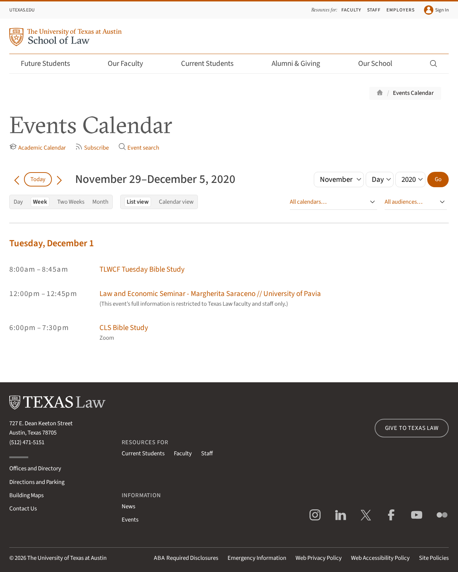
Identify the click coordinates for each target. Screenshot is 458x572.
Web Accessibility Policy (380, 558)
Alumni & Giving (301, 63)
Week (40, 202)
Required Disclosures (186, 558)
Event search (138, 147)
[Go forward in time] (59, 179)
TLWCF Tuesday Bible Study (142, 269)
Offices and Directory (35, 468)
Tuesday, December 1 (51, 243)
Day (18, 202)
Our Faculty (130, 63)
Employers (400, 9)
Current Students (212, 63)
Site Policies (434, 558)
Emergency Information (257, 558)
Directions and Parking (36, 482)
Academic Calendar (37, 147)
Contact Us (23, 508)
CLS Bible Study (123, 328)
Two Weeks (70, 202)
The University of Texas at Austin (67, 558)
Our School (380, 63)
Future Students (50, 63)
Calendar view (176, 202)
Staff (374, 9)
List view (138, 202)
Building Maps (26, 495)
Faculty (351, 9)
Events (130, 519)
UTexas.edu (22, 9)
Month (100, 202)
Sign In (436, 10)
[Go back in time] (16, 179)
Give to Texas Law (412, 428)
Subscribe (92, 147)
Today (37, 179)
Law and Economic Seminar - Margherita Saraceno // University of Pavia (210, 294)
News (128, 506)
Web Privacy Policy (319, 558)
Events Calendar (413, 93)
